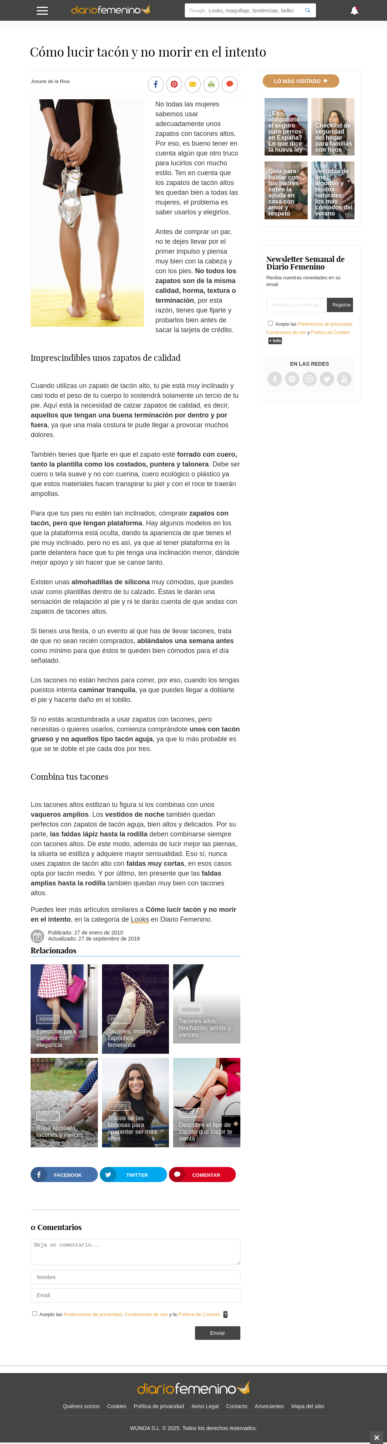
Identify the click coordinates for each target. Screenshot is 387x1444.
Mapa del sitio (307, 1406)
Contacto (237, 1406)
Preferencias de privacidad (92, 1314)
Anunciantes (269, 1406)
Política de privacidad (159, 1406)
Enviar (217, 1333)
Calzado (191, 1113)
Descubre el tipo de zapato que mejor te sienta (205, 1132)
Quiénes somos (81, 1406)
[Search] (307, 10)
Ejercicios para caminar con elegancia (56, 1038)
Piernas (48, 1019)
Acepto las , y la (130, 1314)
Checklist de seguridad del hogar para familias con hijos (333, 137)
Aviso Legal (205, 1406)
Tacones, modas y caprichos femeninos (132, 1038)
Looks (140, 919)
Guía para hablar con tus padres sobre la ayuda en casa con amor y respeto (283, 192)
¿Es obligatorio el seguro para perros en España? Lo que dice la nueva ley (285, 131)
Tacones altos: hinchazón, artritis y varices (205, 1028)
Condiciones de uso (147, 1314)
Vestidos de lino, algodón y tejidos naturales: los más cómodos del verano (334, 192)
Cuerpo (119, 1106)
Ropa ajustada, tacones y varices (59, 1131)
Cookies (117, 1406)
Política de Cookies (199, 1314)
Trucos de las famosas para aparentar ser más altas (132, 1128)
